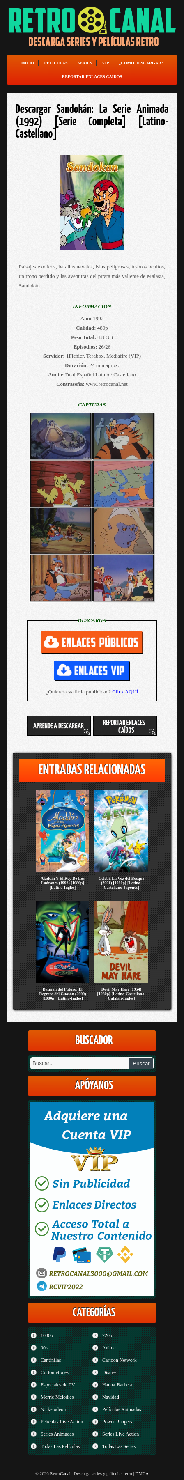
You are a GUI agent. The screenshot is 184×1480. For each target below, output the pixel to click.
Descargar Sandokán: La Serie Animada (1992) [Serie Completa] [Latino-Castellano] (92, 122)
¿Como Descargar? (141, 63)
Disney (109, 1372)
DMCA (142, 1473)
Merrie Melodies (57, 1397)
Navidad (110, 1397)
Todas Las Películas (60, 1446)
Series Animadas (57, 1434)
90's (44, 1348)
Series (85, 63)
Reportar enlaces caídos (92, 76)
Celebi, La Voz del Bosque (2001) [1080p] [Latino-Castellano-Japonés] (121, 883)
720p (107, 1335)
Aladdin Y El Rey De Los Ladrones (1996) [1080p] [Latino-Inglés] (63, 883)
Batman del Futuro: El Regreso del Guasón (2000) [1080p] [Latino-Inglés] (62, 993)
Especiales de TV (58, 1385)
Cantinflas (51, 1360)
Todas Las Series (119, 1446)
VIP (105, 63)
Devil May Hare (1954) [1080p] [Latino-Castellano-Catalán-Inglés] (121, 993)
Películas (55, 63)
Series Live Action (120, 1434)
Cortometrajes (55, 1372)
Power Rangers (117, 1422)
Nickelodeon (53, 1409)
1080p (47, 1335)
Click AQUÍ (125, 691)
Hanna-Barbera (117, 1385)
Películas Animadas (121, 1409)
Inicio (27, 63)
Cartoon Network (119, 1360)
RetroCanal (60, 1473)
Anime (109, 1348)
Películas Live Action (62, 1422)
